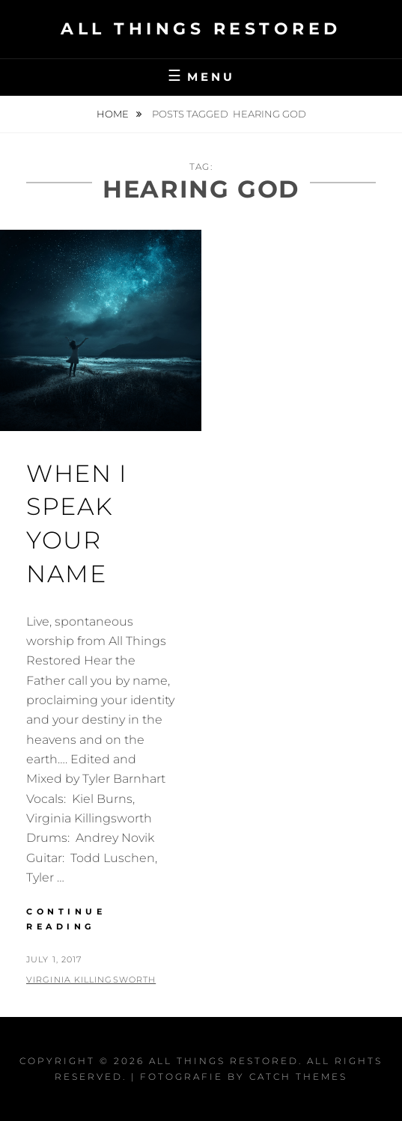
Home (114, 114)
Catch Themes (298, 1076)
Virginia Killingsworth (91, 979)
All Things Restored (201, 29)
